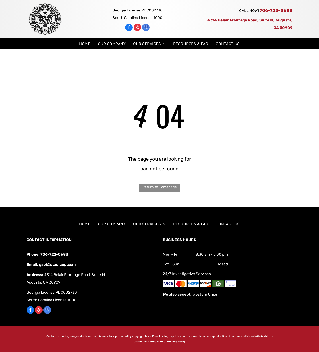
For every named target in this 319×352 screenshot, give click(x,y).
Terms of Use (156, 341)
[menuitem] (84, 43)
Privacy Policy (176, 341)
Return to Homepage (159, 187)
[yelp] (137, 28)
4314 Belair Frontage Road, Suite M (74, 274)
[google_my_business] (146, 28)
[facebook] (129, 28)
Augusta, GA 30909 (43, 282)
